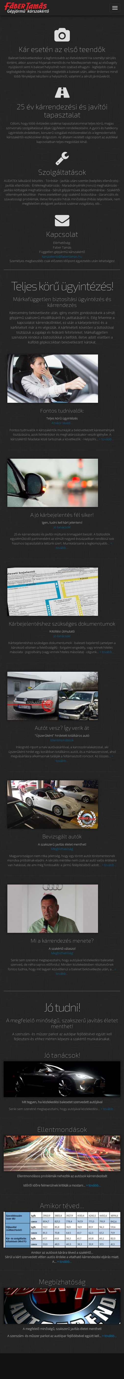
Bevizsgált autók (62, 836)
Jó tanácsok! (62, 527)
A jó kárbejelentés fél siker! (62, 514)
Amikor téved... (62, 423)
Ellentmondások (62, 740)
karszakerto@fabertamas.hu (62, 256)
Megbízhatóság (62, 849)
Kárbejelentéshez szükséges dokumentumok (62, 623)
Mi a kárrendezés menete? (62, 940)
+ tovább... (106, 439)
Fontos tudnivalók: (62, 410)
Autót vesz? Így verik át (62, 727)
